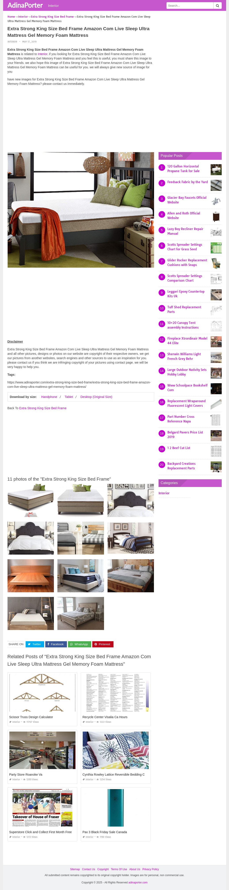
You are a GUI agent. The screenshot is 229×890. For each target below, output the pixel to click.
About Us (134, 869)
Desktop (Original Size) (96, 397)
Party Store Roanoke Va (25, 774)
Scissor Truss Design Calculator (31, 717)
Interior (53, 5)
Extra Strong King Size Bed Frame (42, 408)
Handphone (49, 397)
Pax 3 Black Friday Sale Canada (105, 832)
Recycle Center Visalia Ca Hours (105, 717)
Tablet (69, 397)
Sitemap (75, 869)
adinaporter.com (138, 882)
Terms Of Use (119, 869)
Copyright (103, 869)
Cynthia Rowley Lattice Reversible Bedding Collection (119, 774)
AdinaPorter (25, 5)
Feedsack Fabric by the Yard (187, 182)
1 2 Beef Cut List (178, 448)
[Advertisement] (81, 120)
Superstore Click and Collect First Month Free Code (44, 832)
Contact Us (88, 869)
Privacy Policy (150, 869)
